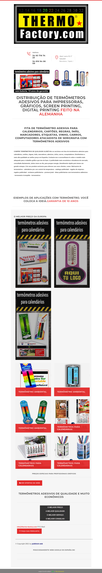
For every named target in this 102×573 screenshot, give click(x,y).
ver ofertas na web (29, 483)
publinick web (37, 544)
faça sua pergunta (29, 531)
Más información (59, 571)
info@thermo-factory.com (27, 527)
